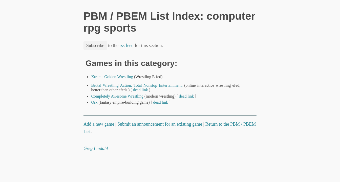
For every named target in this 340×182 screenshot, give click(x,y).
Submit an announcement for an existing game (159, 124)
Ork (94, 102)
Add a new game (98, 124)
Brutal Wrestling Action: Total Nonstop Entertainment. (137, 85)
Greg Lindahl (95, 148)
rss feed (127, 45)
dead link (140, 90)
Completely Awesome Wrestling (117, 96)
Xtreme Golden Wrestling (112, 77)
